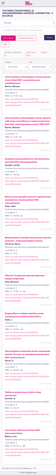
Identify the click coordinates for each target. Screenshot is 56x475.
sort (31, 62)
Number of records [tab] (12, 54)
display (8, 62)
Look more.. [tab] (31, 54)
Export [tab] (44, 52)
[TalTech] (28, 3)
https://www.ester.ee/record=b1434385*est (21, 99)
